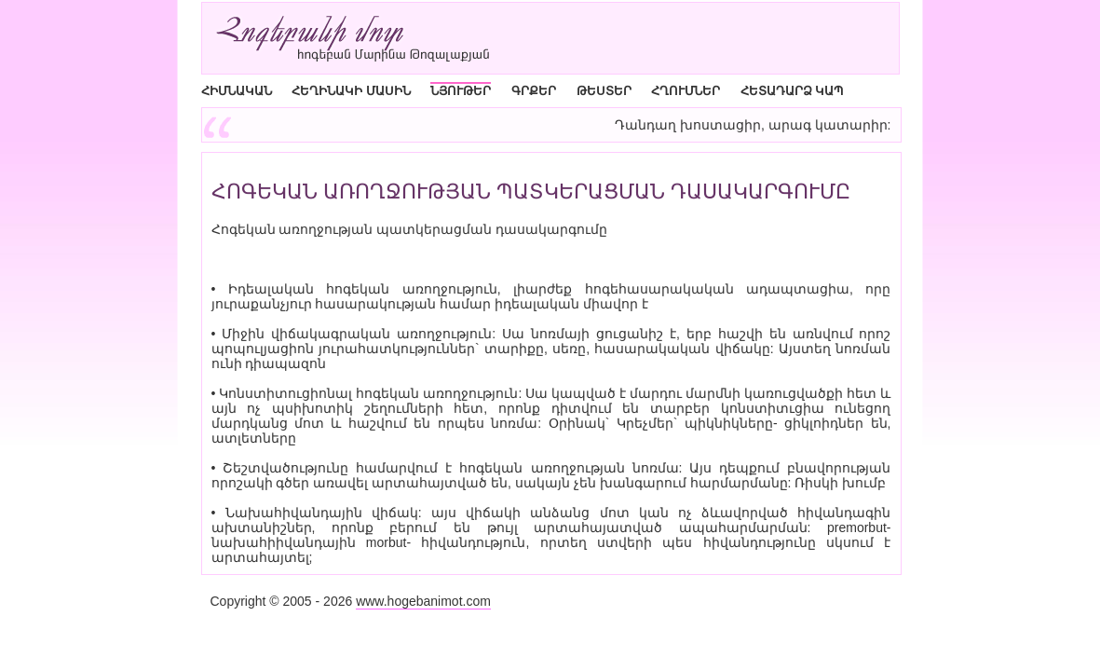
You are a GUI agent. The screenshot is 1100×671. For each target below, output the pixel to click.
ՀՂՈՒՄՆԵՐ (685, 91)
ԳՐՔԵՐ (533, 91)
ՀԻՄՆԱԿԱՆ (236, 91)
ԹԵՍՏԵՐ (604, 91)
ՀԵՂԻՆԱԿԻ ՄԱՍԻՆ (351, 91)
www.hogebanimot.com (423, 601)
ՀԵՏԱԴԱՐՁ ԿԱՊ (792, 91)
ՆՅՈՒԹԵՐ (460, 91)
